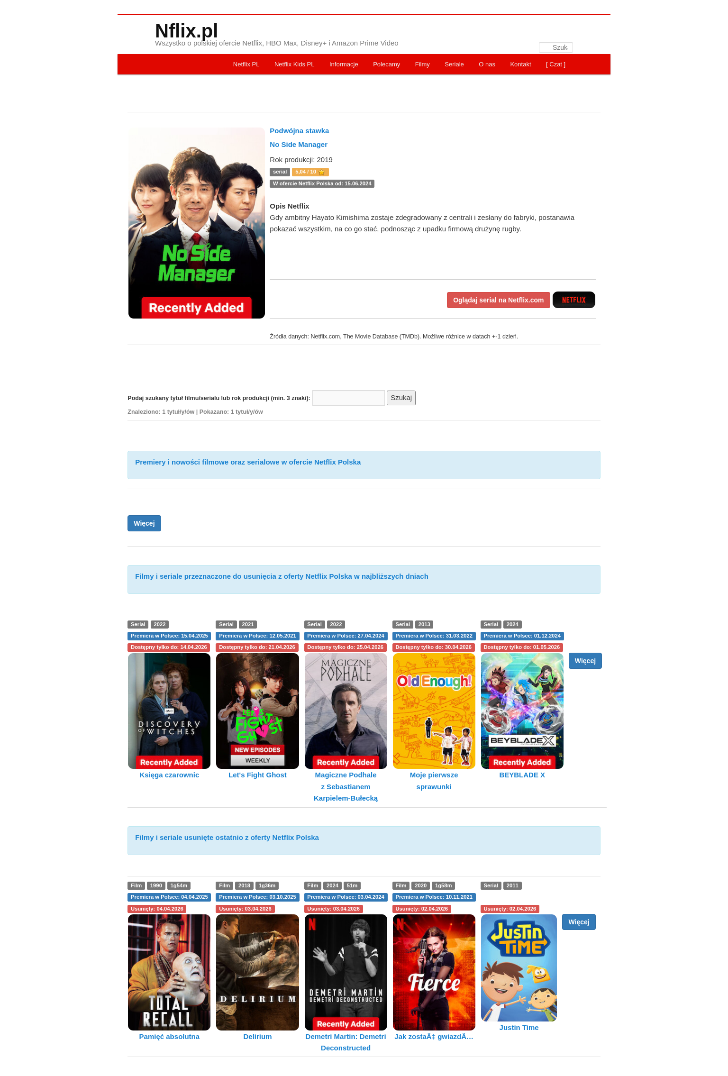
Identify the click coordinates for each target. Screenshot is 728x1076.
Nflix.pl (186, 30)
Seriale (454, 64)
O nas (487, 64)
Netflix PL (246, 64)
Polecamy (386, 64)
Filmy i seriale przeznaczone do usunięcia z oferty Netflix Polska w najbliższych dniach (281, 576)
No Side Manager (299, 144)
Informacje (343, 64)
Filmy (422, 64)
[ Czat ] (555, 64)
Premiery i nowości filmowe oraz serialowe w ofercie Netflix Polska (248, 462)
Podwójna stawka (299, 131)
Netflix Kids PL (294, 64)
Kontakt (520, 64)
